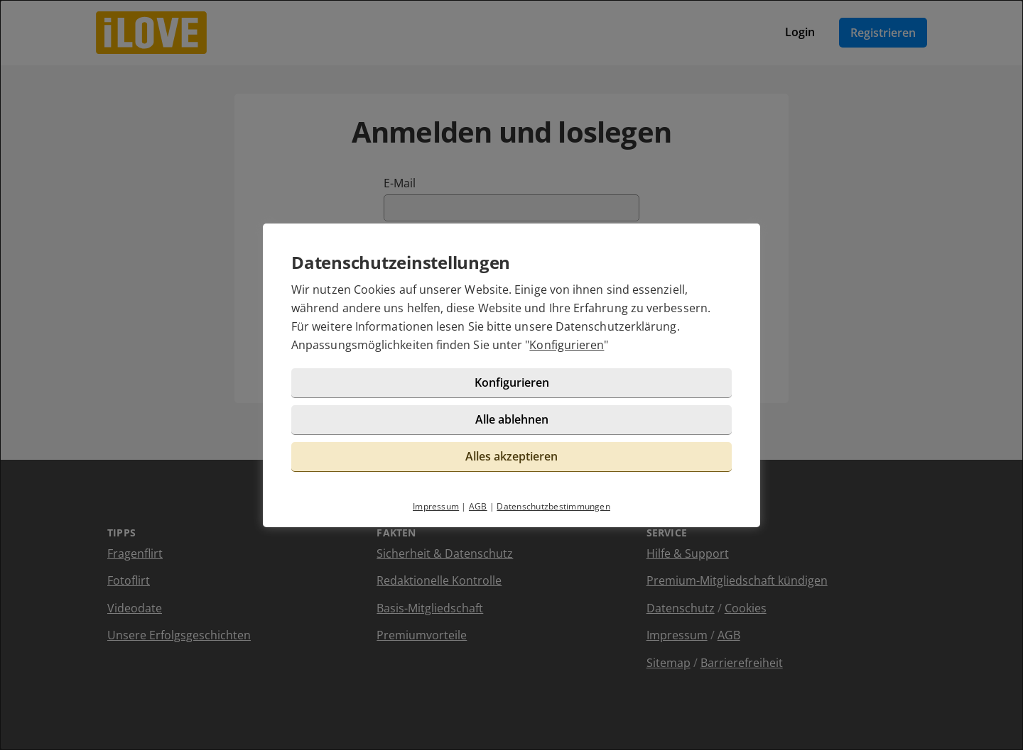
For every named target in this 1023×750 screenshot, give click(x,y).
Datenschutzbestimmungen (553, 506)
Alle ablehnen (511, 419)
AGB (478, 506)
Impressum (436, 506)
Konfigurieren (566, 345)
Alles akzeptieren (511, 456)
